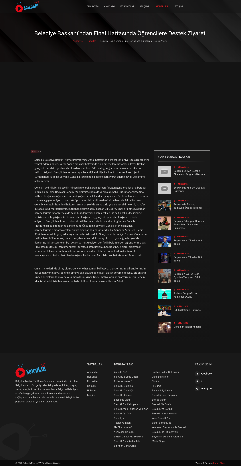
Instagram (204, 388)
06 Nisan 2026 (181, 253)
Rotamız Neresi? (123, 381)
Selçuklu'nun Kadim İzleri (127, 441)
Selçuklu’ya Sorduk (162, 409)
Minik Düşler (158, 441)
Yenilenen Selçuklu (124, 432)
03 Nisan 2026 (181, 270)
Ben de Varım (159, 399)
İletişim (178, 6)
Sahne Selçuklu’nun (162, 390)
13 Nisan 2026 (181, 184)
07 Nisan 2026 (181, 237)
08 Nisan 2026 (181, 217)
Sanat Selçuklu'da (161, 422)
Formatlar (127, 6)
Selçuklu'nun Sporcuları (164, 413)
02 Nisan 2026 (181, 290)
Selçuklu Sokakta (123, 385)
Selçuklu (145, 6)
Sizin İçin (119, 418)
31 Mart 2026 (181, 306)
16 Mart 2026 (181, 323)
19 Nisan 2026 (181, 167)
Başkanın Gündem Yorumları (167, 436)
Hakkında (110, 6)
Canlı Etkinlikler (160, 376)
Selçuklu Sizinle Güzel (126, 376)
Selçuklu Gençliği (123, 390)
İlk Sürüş (156, 385)
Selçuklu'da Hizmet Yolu (165, 432)
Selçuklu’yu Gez (122, 413)
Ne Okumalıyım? (123, 427)
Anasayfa (93, 6)
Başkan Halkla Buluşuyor (165, 372)
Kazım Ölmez (219, 463)
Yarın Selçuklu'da (161, 418)
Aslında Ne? (120, 372)
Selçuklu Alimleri (123, 395)
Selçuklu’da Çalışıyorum (127, 404)
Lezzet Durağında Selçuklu (128, 436)
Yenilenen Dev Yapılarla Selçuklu (169, 427)
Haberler (162, 6)
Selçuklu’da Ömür (161, 404)
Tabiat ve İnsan (122, 422)
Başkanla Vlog (122, 399)
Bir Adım (156, 381)
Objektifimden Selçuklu (164, 395)
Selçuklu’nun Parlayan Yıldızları (131, 409)
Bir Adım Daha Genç (125, 445)
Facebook (203, 373)
